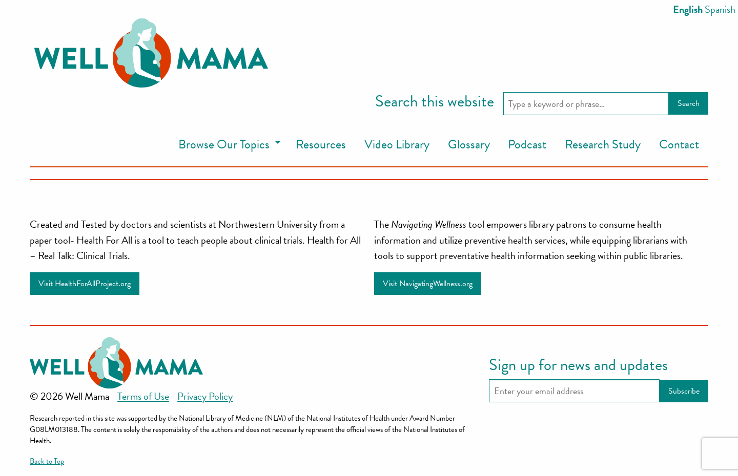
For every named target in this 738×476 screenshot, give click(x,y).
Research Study (603, 144)
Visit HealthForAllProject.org (84, 283)
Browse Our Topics (224, 144)
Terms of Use (143, 396)
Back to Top (47, 461)
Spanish (720, 9)
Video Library (396, 144)
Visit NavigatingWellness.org (428, 283)
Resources (321, 144)
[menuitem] (227, 145)
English (688, 9)
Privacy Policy (205, 396)
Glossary (469, 144)
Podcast (527, 144)
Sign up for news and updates (578, 365)
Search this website (434, 102)
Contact (679, 144)
